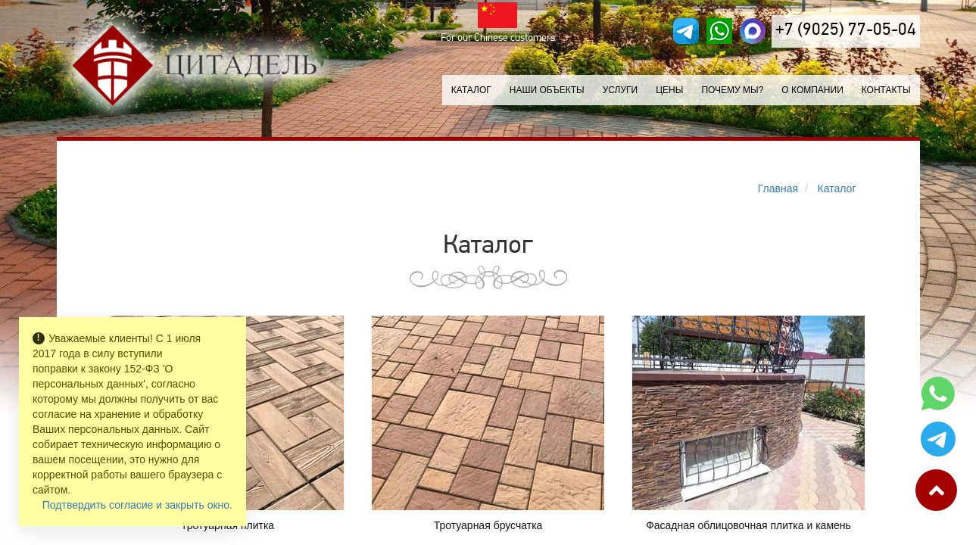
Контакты (886, 90)
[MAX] (753, 31)
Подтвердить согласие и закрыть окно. (137, 505)
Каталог (471, 90)
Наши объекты (547, 90)
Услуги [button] (620, 90)
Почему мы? (732, 90)
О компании (812, 90)
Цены (669, 90)
